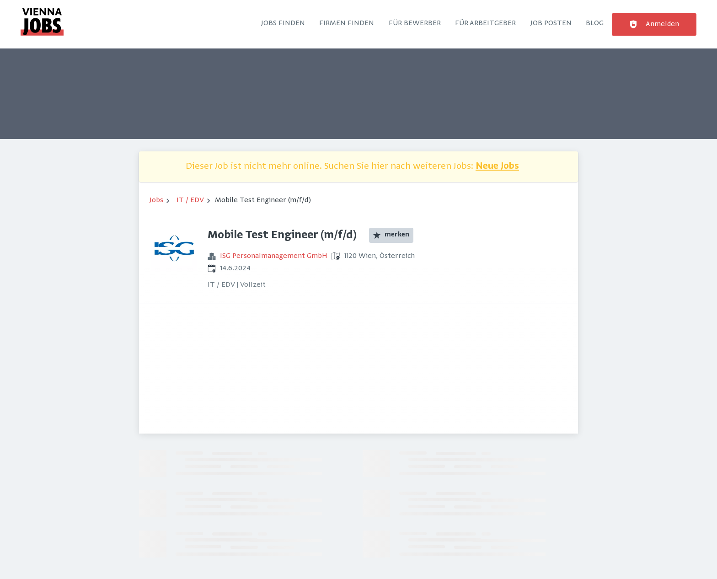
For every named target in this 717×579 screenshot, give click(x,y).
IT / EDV (190, 200)
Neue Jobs (497, 166)
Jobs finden (283, 23)
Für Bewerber (415, 23)
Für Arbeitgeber (485, 23)
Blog (595, 23)
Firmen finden (346, 23)
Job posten (551, 23)
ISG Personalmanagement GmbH (273, 256)
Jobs (156, 200)
